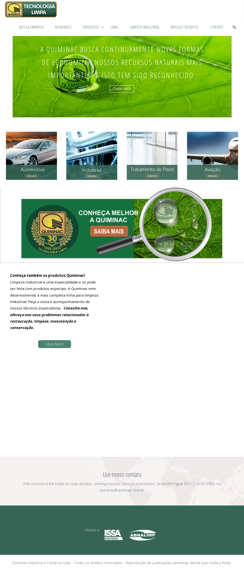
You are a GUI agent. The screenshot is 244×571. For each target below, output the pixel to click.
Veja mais (54, 344)
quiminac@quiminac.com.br (122, 490)
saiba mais (122, 88)
